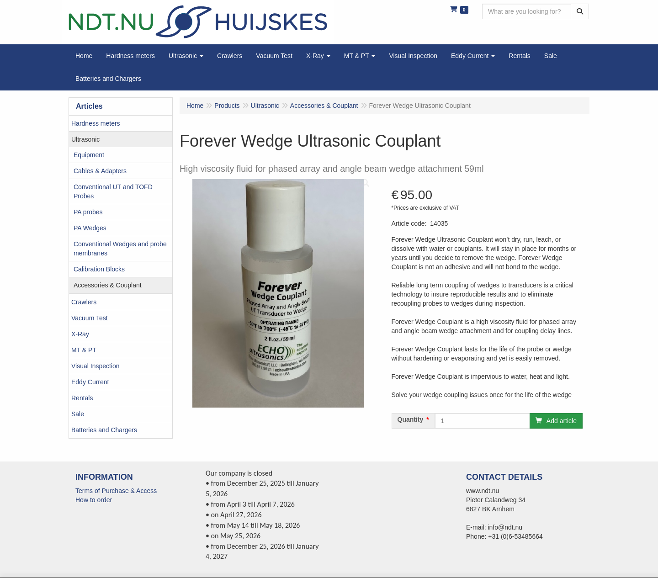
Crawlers (83, 302)
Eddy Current (90, 382)
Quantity (411, 419)
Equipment (89, 155)
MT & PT (83, 350)
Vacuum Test (89, 318)
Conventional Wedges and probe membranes (120, 248)
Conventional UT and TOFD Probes (113, 191)
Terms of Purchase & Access (116, 490)
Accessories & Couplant (108, 285)
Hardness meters (95, 123)
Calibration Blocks (99, 269)
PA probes (88, 212)
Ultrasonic (85, 139)
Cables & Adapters (100, 171)
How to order (93, 500)
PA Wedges (90, 228)
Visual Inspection (95, 366)
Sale (77, 414)
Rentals (82, 398)
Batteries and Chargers (104, 430)
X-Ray (80, 334)
